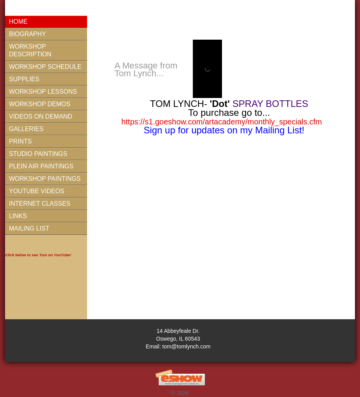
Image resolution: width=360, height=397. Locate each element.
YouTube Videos (36, 191)
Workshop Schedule (45, 66)
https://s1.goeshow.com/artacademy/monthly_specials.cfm (221, 121)
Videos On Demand (40, 116)
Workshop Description (30, 50)
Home (18, 21)
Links (18, 216)
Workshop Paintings (44, 178)
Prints (20, 141)
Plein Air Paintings (41, 166)
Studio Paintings (38, 153)
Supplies (24, 79)
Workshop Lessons (43, 91)
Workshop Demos (39, 104)
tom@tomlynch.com (186, 346)
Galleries (26, 129)
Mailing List (29, 228)
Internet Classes (39, 203)
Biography (27, 34)
